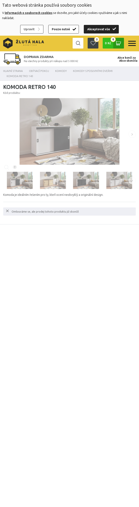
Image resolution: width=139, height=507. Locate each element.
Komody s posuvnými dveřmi (93, 71)
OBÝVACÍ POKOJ (39, 71)
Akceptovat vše (98, 29)
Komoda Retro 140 (20, 76)
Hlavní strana (13, 71)
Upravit (29, 29)
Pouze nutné (61, 29)
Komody (61, 71)
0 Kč (114, 43)
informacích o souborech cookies (28, 13)
